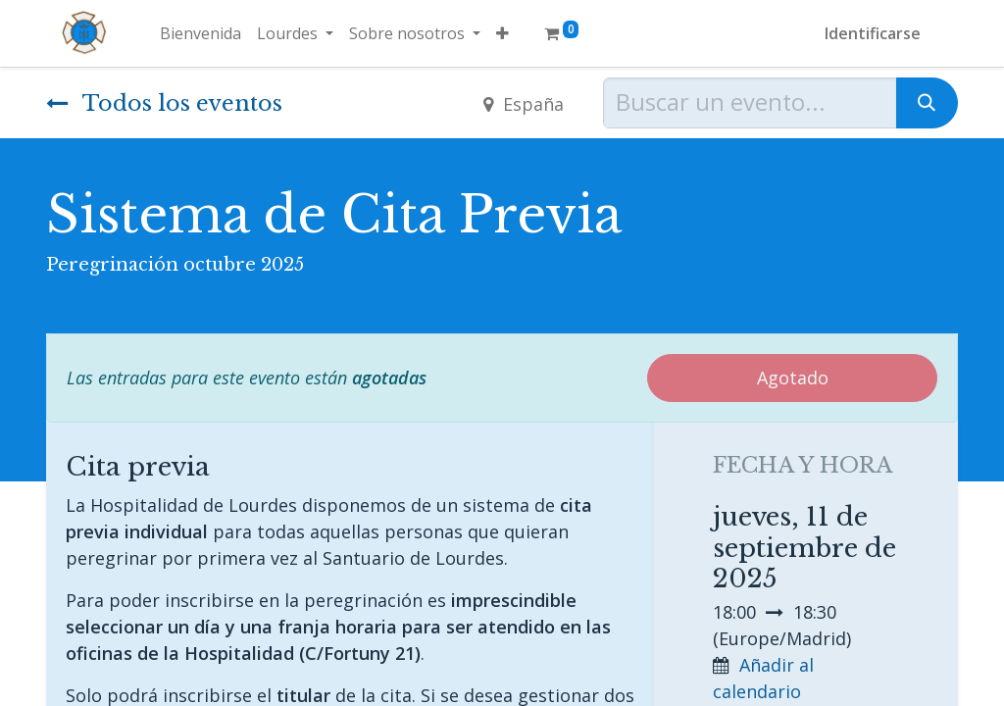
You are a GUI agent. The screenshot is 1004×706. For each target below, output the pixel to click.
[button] (502, 33)
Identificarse (873, 33)
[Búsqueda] (927, 102)
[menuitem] (200, 33)
